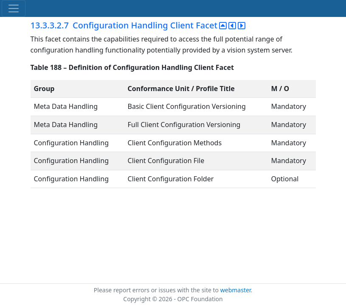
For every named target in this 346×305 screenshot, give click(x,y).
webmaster (235, 290)
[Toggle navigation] (13, 8)
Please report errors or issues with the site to (157, 290)
